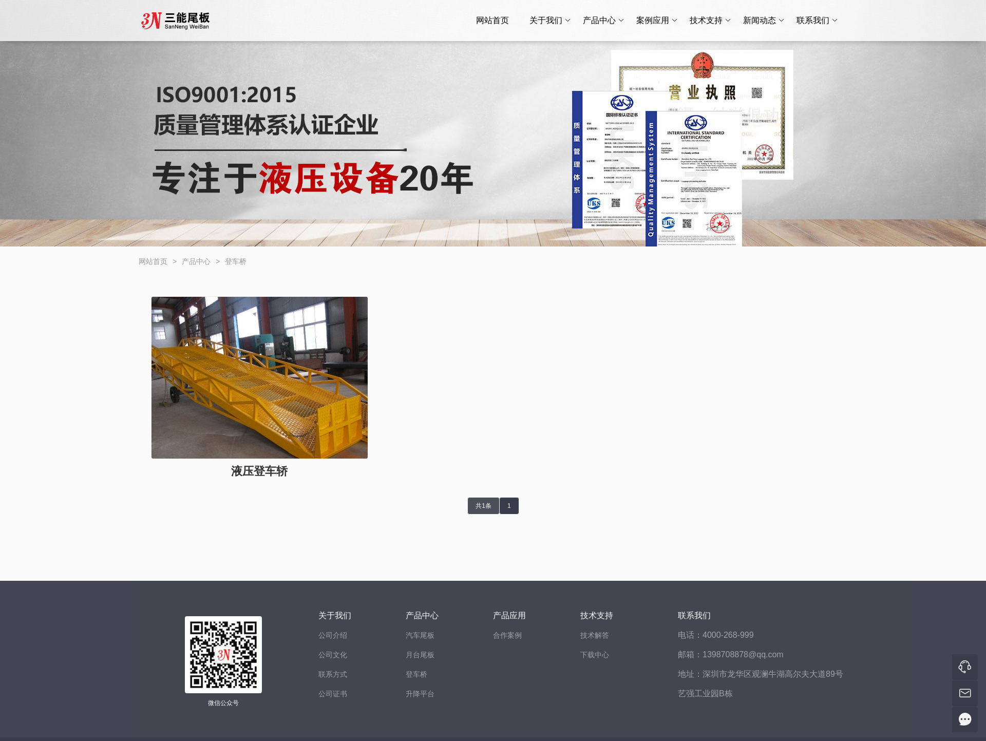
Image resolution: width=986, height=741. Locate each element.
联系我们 (817, 20)
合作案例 (507, 635)
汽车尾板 (420, 635)
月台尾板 (420, 655)
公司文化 (332, 655)
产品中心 (603, 20)
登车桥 (235, 261)
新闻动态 (764, 20)
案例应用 (657, 20)
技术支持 (710, 20)
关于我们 (550, 20)
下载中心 (594, 655)
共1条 (483, 505)
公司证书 (332, 694)
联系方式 (332, 674)
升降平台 (420, 694)
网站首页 (492, 20)
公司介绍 (332, 635)
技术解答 (594, 635)
